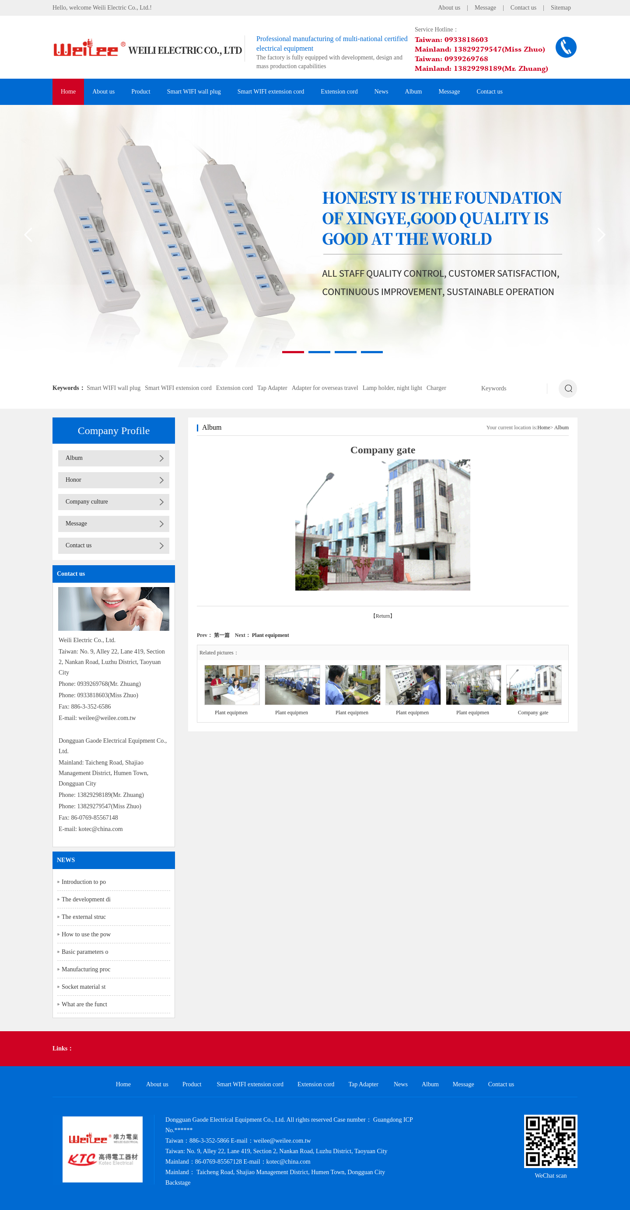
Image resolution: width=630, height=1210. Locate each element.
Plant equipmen (231, 712)
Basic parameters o (85, 952)
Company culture (87, 501)
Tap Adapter (272, 388)
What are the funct (84, 1004)
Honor (73, 479)
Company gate (533, 712)
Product (140, 91)
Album (413, 91)
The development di (86, 899)
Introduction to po (84, 882)
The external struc (84, 917)
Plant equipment (270, 635)
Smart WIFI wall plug (194, 91)
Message (485, 7)
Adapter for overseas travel (325, 388)
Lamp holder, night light (392, 388)
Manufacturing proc (86, 969)
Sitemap (561, 7)
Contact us (524, 7)
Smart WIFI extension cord (271, 91)
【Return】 (383, 616)
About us (449, 7)
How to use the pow (86, 934)
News (381, 91)
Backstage (178, 1182)
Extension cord (339, 91)
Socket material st (83, 987)
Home (68, 91)
